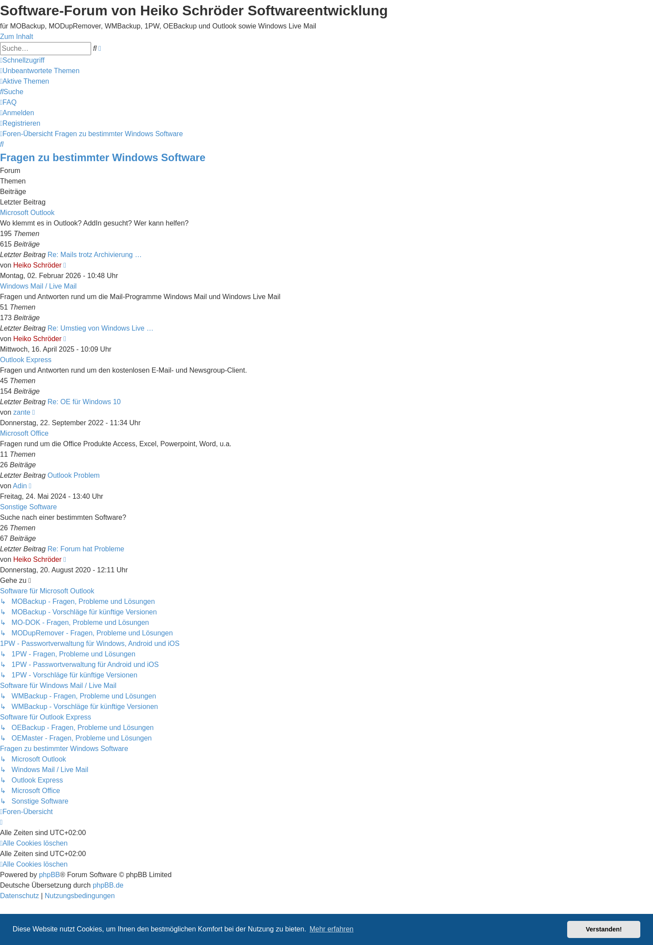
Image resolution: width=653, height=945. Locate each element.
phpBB (49, 874)
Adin (20, 486)
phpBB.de (108, 885)
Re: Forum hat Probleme (86, 549)
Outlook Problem (74, 475)
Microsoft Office (24, 433)
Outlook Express (25, 359)
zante (21, 412)
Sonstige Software (28, 507)
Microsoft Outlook (27, 212)
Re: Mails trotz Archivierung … (95, 254)
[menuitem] (40, 70)
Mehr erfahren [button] (332, 929)
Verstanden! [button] (604, 929)
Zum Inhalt (16, 36)
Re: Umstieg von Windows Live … (101, 328)
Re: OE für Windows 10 (84, 402)
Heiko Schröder (37, 265)
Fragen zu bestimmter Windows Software (102, 157)
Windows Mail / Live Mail (38, 286)
